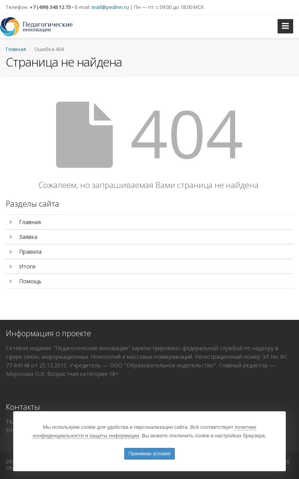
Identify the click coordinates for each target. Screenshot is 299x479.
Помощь (26, 281)
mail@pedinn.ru (110, 7)
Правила (26, 251)
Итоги (22, 266)
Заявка (23, 236)
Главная (16, 49)
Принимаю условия (149, 453)
